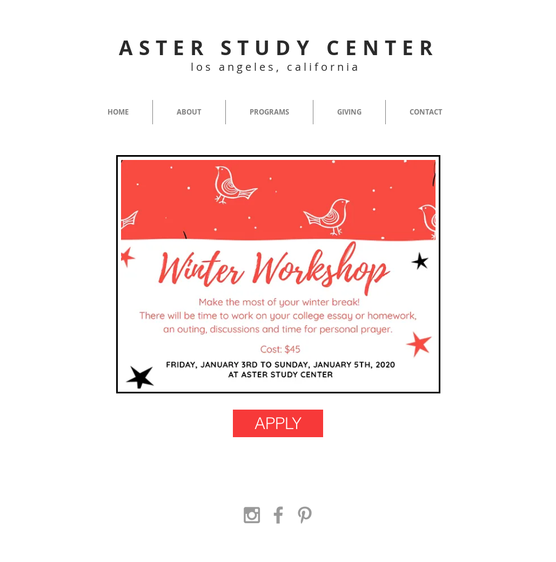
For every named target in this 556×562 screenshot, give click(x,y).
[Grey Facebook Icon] (278, 515)
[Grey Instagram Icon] (251, 515)
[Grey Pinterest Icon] (304, 515)
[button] (189, 112)
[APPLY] (278, 423)
